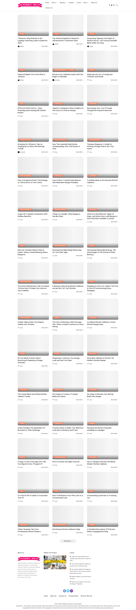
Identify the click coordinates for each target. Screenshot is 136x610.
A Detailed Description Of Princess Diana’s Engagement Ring (101, 530)
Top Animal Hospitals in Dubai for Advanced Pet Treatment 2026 (66, 39)
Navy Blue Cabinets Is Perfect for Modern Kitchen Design (101, 357)
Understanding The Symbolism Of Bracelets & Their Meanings (32, 427)
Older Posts (68, 540)
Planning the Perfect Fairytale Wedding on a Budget (100, 427)
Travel (22, 69)
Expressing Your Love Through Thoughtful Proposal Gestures (100, 109)
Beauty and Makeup (60, 69)
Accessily (57, 79)
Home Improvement (60, 139)
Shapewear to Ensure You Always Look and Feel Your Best (66, 357)
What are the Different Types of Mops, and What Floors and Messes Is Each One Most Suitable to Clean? (102, 215)
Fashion (92, 69)
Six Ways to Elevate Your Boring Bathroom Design (101, 393)
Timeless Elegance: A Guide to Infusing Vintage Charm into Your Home (101, 146)
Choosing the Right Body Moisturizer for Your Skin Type (67, 250)
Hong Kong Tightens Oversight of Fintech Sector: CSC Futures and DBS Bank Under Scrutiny (102, 40)
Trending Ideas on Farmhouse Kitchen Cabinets (99, 180)
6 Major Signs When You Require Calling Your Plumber (31, 322)
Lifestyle (92, 244)
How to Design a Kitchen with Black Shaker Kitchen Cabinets (102, 463)
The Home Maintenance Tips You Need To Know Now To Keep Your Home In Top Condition (32, 287)
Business (92, 33)
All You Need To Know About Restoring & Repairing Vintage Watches (31, 358)
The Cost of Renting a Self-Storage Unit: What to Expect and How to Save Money (67, 323)
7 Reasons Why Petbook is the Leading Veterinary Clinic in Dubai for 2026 (32, 40)
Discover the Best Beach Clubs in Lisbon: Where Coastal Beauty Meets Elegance (33, 251)
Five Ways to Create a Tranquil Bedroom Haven (65, 393)
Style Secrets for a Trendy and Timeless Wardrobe (100, 75)
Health (22, 33)
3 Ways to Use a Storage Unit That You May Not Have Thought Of (33, 463)
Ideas (21, 103)
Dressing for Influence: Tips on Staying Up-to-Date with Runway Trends (31, 146)
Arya (91, 79)
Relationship (93, 103)
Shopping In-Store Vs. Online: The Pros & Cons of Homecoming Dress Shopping (102, 287)
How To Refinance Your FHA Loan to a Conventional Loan (67, 496)
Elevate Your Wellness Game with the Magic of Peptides (66, 75)
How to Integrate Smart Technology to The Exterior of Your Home (33, 180)
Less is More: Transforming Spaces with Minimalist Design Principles (67, 180)
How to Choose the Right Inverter (66, 462)
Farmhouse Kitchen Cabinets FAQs (66, 529)
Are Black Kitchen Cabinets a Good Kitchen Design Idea (102, 322)
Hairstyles (71, 69)
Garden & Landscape (60, 208)
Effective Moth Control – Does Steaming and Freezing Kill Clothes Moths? (32, 110)
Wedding (92, 421)
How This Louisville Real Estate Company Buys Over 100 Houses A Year (66, 146)
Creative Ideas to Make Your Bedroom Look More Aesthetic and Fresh (67, 428)
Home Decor (58, 103)
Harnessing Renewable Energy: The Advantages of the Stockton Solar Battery (102, 251)
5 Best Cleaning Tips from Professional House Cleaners (30, 530)
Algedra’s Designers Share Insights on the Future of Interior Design (67, 109)
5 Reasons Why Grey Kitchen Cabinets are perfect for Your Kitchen (65, 287)
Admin (22, 46)
